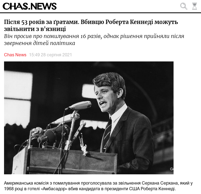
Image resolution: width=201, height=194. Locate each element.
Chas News (15, 55)
